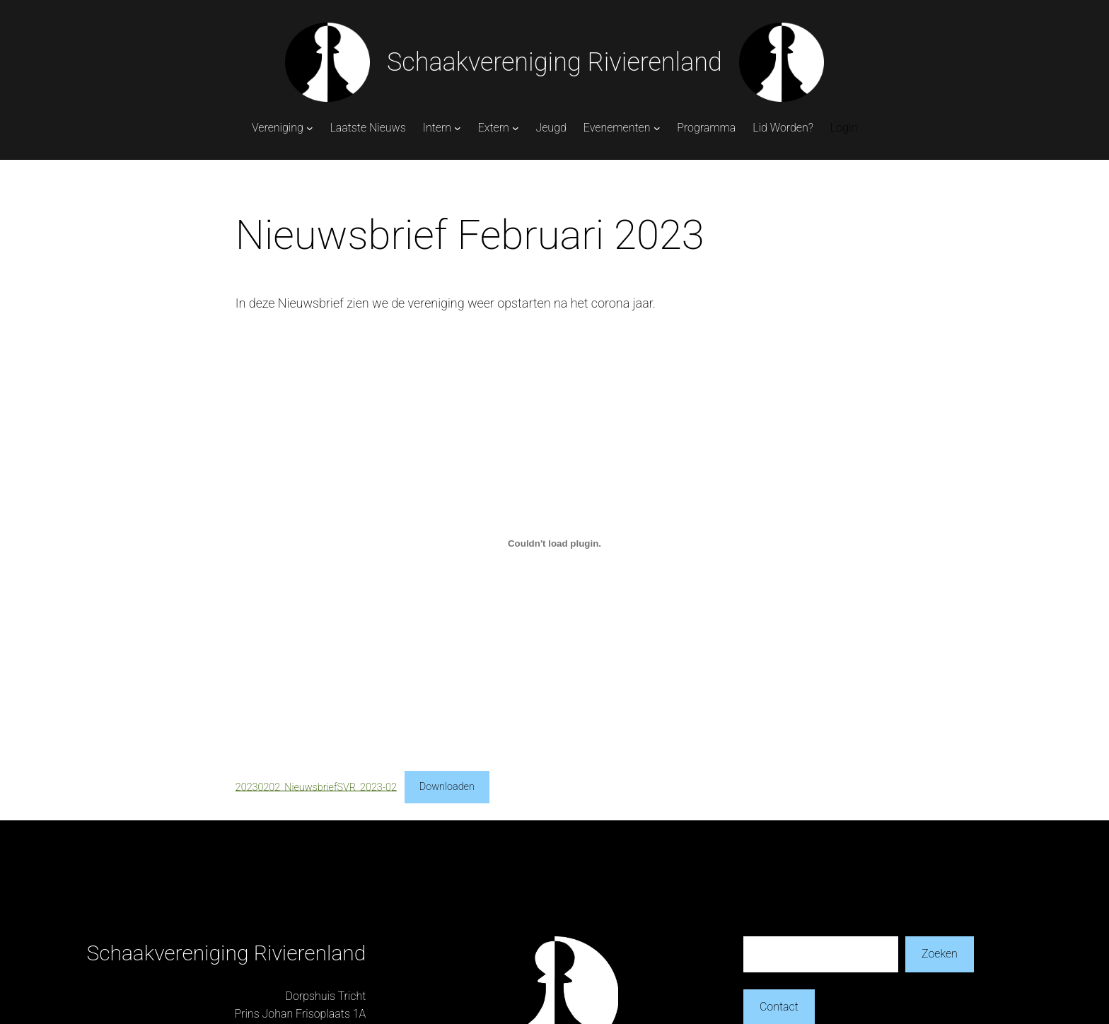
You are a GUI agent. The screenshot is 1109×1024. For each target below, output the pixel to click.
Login (843, 127)
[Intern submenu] (457, 128)
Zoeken (940, 953)
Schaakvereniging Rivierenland (554, 62)
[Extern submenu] (515, 128)
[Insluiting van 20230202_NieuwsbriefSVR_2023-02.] (554, 543)
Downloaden (447, 787)
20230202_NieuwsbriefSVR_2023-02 (316, 787)
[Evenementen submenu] (657, 128)
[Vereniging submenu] (309, 128)
